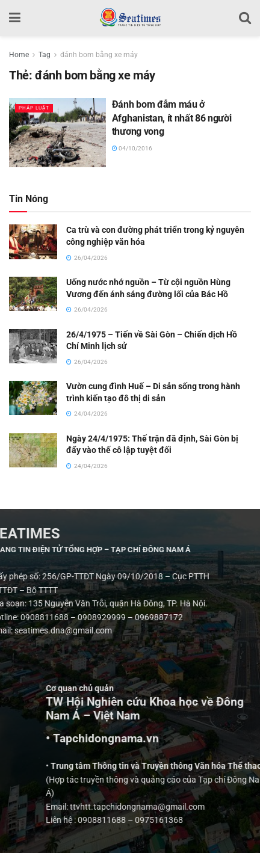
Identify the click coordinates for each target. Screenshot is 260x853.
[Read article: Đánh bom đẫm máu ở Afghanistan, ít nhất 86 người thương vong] (57, 132)
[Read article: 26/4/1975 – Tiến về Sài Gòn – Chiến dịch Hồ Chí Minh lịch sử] (33, 346)
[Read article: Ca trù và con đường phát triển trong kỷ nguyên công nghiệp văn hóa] (33, 241)
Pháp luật (34, 108)
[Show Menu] (14, 18)
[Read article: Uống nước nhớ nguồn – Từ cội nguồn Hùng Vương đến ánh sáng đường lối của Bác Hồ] (33, 294)
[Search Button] (245, 18)
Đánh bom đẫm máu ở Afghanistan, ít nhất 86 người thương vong (172, 118)
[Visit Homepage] (129, 18)
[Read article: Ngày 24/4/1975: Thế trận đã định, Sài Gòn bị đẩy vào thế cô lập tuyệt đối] (33, 450)
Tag (45, 55)
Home (19, 55)
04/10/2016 (132, 148)
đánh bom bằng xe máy (99, 55)
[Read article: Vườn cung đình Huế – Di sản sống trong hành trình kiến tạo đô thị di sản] (33, 398)
